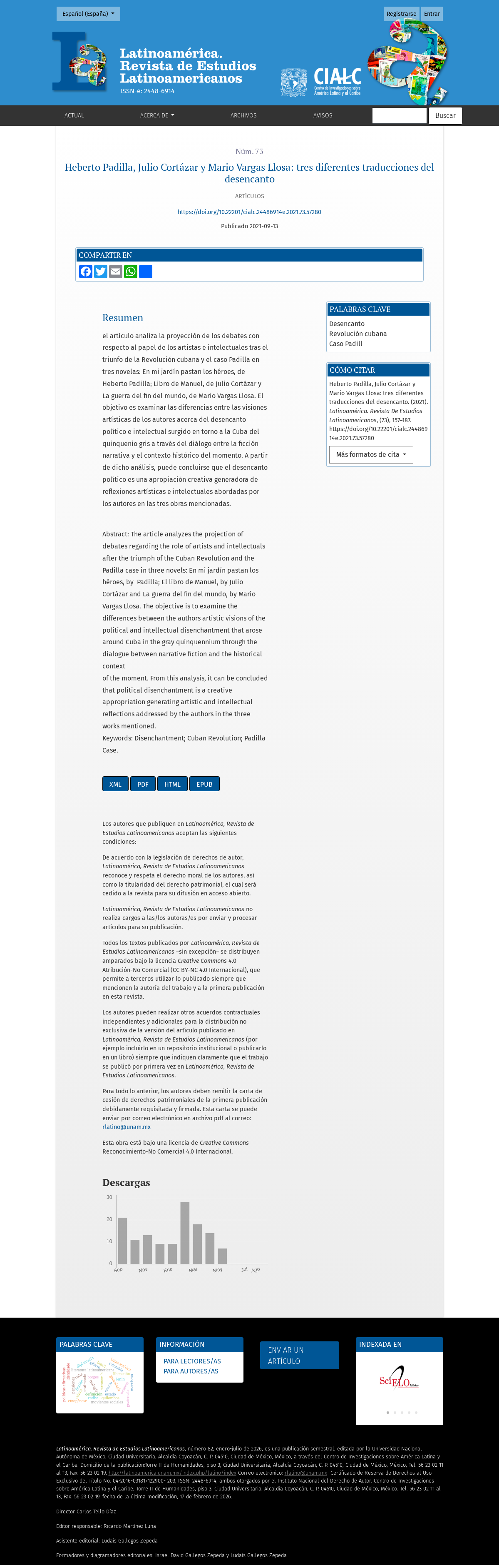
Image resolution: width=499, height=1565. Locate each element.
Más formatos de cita (368, 400)
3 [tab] (402, 1359)
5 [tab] (416, 1359)
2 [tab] (395, 1359)
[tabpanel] (399, 1323)
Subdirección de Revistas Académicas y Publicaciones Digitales (224, 1553)
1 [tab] (388, 1359)
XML (115, 730)
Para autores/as (191, 1317)
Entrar (432, 13)
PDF (143, 730)
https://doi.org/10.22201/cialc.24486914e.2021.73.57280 (249, 212)
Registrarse (402, 13)
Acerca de (155, 115)
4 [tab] (409, 1359)
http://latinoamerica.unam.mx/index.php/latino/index (172, 1418)
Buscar (445, 116)
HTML (172, 730)
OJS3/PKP (167, 1561)
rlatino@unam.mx (126, 1073)
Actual (74, 115)
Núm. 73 (249, 151)
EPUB (204, 730)
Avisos (323, 115)
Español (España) (91, 13)
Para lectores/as (192, 1307)
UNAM (98, 1561)
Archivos (244, 115)
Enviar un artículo (286, 1301)
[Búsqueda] (399, 116)
